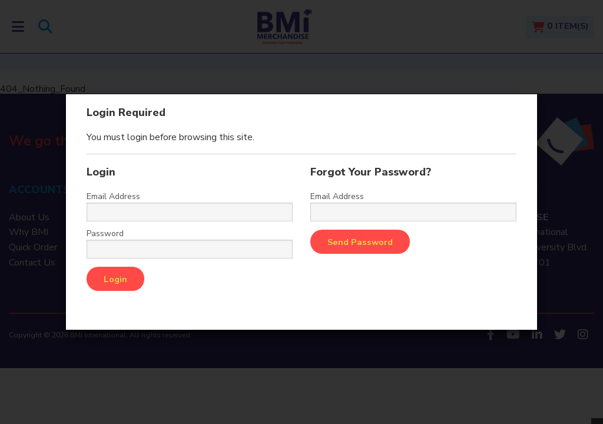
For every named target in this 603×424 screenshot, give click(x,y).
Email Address (113, 197)
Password (105, 234)
